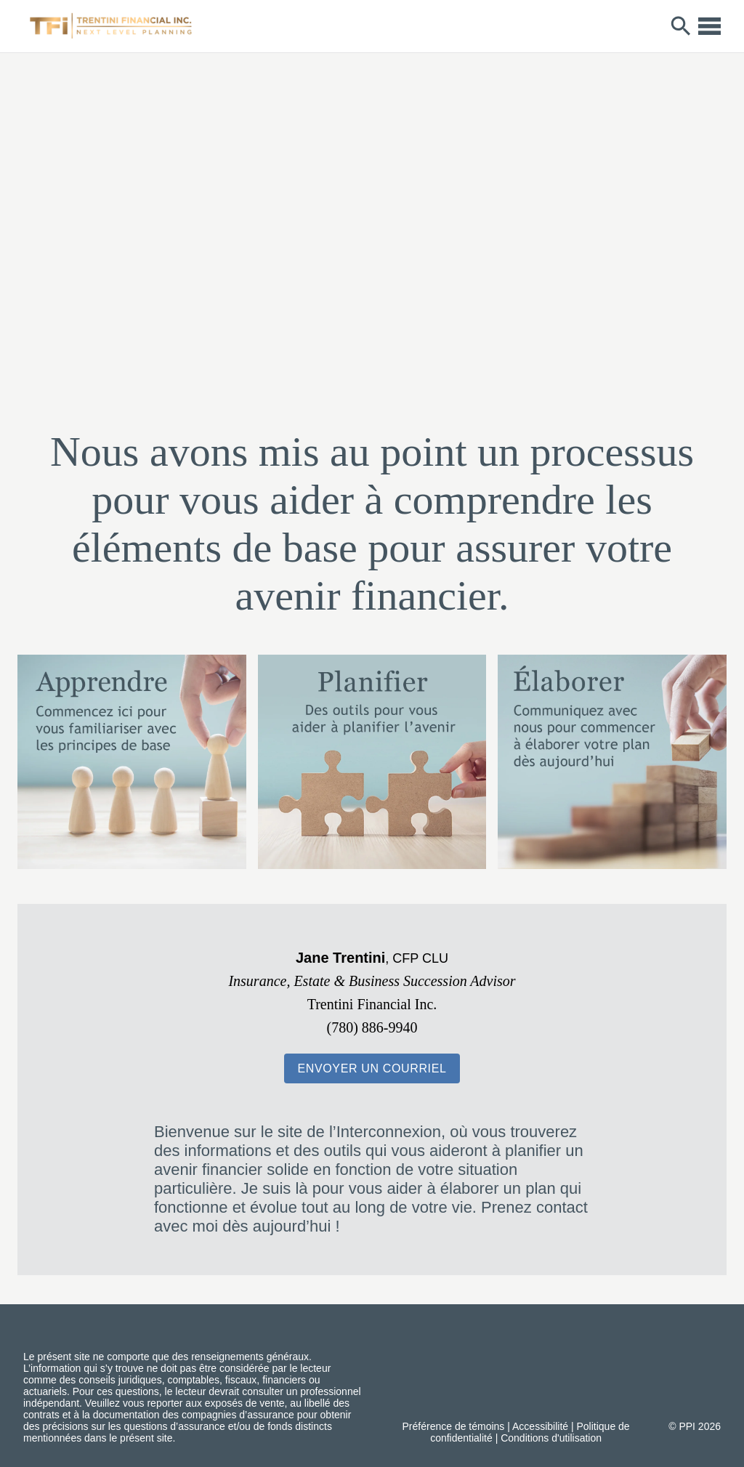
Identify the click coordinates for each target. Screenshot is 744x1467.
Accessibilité (540, 1426)
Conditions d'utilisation (551, 1438)
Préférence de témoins (454, 1426)
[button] (371, 1068)
